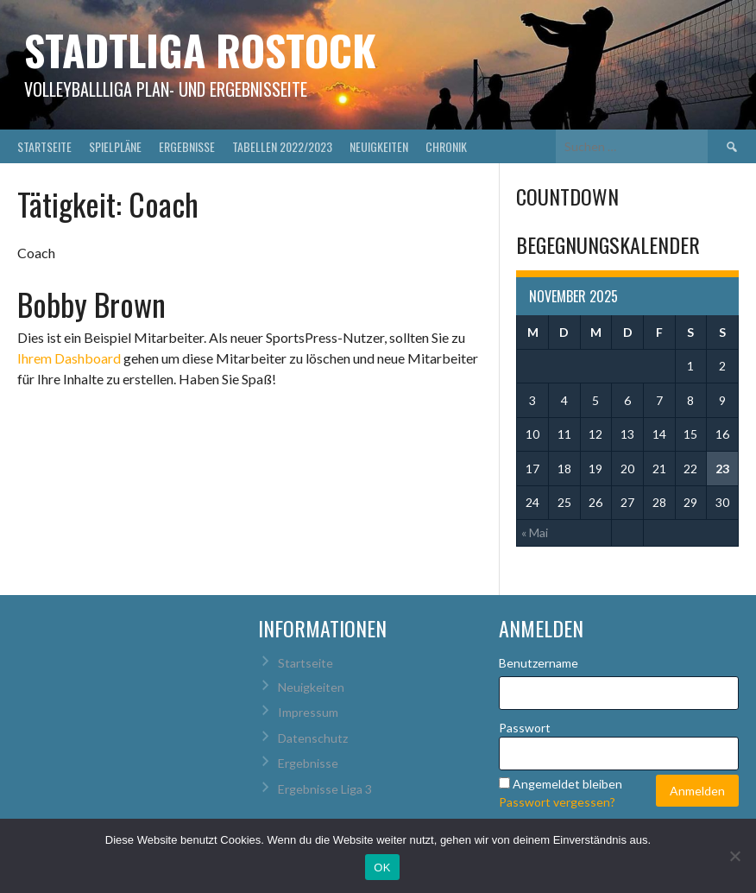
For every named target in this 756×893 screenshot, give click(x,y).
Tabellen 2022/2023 (282, 146)
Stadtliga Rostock (200, 49)
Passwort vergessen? (557, 802)
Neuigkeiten (379, 146)
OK (382, 867)
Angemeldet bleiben (567, 783)
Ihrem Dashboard (69, 358)
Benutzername (538, 663)
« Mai (534, 532)
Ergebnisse (187, 146)
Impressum (308, 712)
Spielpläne (115, 146)
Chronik (446, 146)
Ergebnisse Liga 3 (325, 789)
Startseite (44, 146)
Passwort (525, 727)
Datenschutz (313, 738)
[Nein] (734, 855)
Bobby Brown (91, 303)
